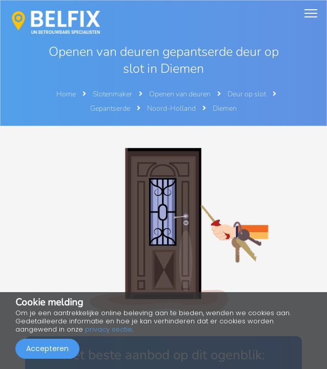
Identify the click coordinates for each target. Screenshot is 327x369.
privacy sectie (108, 329)
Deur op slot (248, 94)
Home (66, 94)
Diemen (225, 108)
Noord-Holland (172, 108)
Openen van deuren (180, 94)
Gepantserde (111, 108)
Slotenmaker (113, 94)
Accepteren (47, 348)
